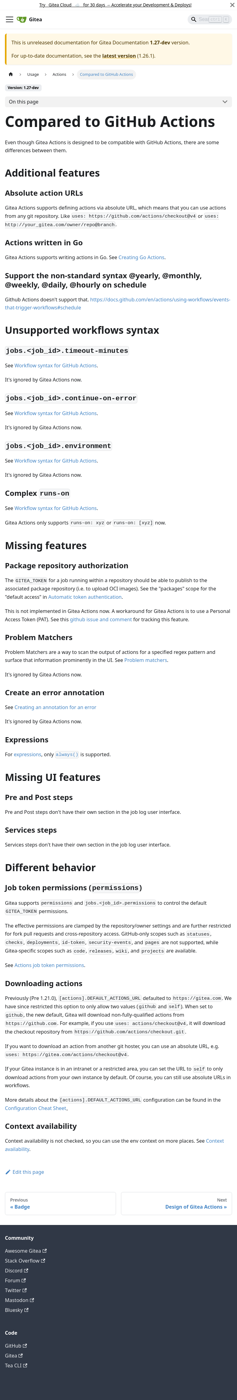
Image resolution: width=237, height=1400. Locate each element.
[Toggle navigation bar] (9, 19)
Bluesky (16, 1310)
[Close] (232, 5)
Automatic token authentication (85, 597)
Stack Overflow (25, 1260)
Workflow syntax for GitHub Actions (56, 365)
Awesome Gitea (26, 1250)
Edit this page (24, 1172)
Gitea (14, 1355)
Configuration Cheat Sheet (35, 1108)
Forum (15, 1280)
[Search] (210, 19)
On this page (24, 101)
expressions (27, 754)
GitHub (16, 1345)
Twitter (16, 1290)
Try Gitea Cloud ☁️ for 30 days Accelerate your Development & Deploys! (115, 5)
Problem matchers (145, 660)
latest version (119, 55)
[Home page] (11, 74)
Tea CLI (16, 1365)
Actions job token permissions (49, 965)
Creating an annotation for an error (55, 707)
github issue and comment (101, 619)
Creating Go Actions (141, 257)
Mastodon (19, 1300)
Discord (16, 1270)
